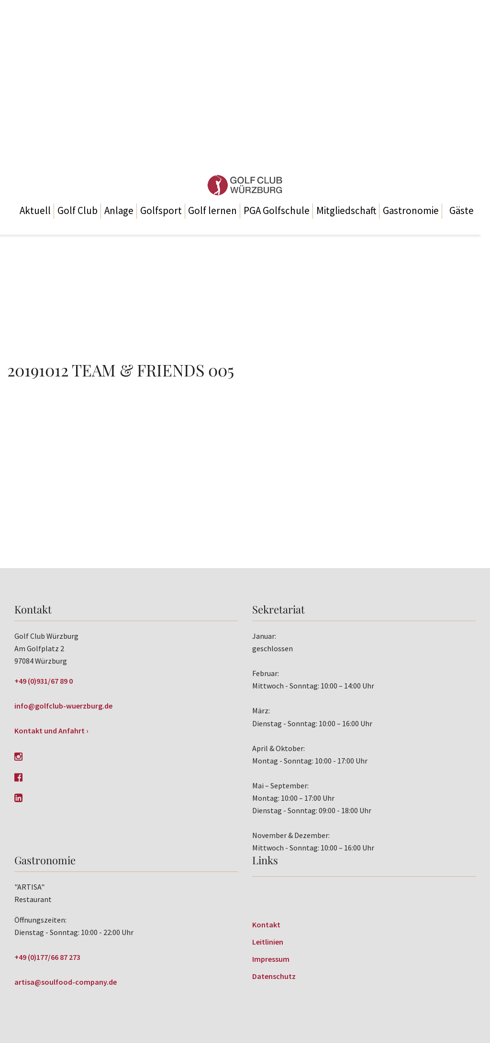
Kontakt (266, 924)
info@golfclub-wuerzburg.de (63, 705)
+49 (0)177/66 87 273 (47, 957)
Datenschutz (274, 976)
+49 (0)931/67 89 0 (43, 681)
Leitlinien (267, 941)
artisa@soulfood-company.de (65, 982)
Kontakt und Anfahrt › (51, 730)
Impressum (271, 959)
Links (265, 860)
